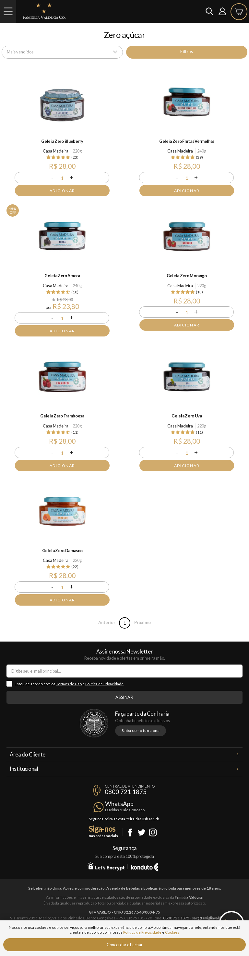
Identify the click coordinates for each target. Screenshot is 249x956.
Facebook (130, 832)
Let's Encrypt (105, 865)
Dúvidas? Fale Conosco (125, 810)
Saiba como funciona (141, 730)
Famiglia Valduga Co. (44, 11)
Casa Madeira (55, 151)
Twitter (141, 832)
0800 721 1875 (126, 791)
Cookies (172, 932)
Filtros (186, 51)
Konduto (145, 865)
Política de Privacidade (104, 684)
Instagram (153, 832)
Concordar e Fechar (125, 944)
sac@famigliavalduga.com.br (215, 918)
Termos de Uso (69, 684)
